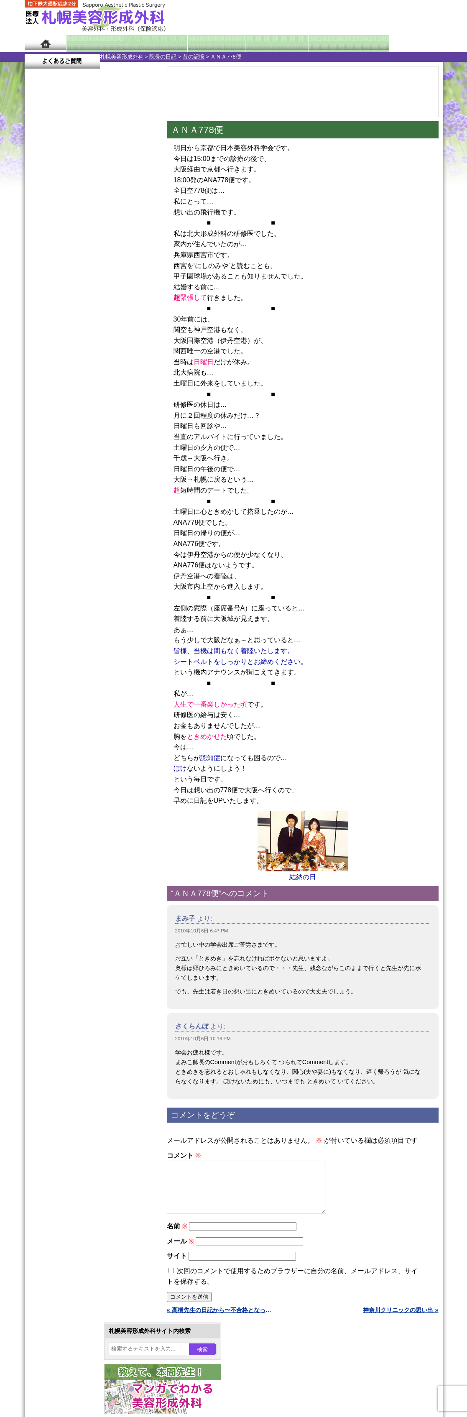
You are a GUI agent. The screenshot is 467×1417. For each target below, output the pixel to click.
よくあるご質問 (405, 43)
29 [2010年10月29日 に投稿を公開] (118, 312)
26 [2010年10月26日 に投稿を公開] (70, 312)
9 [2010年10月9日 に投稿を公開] (134, 274)
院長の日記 (87, 57)
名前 (177, 1236)
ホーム (45, 43)
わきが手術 (83, 823)
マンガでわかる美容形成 (146, 43)
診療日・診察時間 (325, 43)
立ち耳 (61, 853)
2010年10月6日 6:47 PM (201, 930)
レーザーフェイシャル (82, 884)
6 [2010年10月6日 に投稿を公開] (87, 274)
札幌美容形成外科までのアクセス (85, 1080)
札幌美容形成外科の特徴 (73, 1050)
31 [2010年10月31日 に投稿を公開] (39, 325)
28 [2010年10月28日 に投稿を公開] (103, 312)
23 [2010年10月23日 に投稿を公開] (135, 299)
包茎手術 (64, 944)
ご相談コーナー (367, 16)
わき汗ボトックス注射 (82, 838)
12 (98, 404)
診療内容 (200, 43)
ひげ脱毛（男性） (76, 899)
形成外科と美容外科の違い (76, 1065)
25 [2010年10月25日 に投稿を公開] (54, 312)
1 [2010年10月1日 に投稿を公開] (118, 262)
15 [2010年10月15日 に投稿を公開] (118, 287)
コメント (184, 1155)
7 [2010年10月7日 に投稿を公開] (103, 274)
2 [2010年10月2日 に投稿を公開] (134, 262)
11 (90, 404)
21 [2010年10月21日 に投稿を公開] (103, 299)
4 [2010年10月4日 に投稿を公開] (54, 274)
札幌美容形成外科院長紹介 (76, 1125)
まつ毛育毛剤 (70, 929)
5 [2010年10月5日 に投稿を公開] (70, 274)
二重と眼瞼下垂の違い (70, 808)
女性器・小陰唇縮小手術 (85, 778)
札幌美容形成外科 (46, 57)
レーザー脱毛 (70, 869)
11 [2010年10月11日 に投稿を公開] (54, 287)
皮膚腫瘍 (64, 959)
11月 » (60, 341)
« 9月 (37, 341)
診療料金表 (254, 43)
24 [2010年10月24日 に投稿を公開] (39, 312)
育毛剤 (61, 914)
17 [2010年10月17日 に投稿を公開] (39, 299)
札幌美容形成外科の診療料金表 (82, 1095)
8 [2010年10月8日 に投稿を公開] (118, 274)
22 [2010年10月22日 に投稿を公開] (118, 299)
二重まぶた (67, 793)
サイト (177, 1265)
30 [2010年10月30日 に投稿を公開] (135, 312)
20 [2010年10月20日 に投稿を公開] (87, 299)
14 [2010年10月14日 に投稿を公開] (103, 287)
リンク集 (52, 1140)
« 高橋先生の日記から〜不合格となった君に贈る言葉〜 (221, 1320)
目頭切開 (64, 974)
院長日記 (91, 43)
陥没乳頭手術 (70, 763)
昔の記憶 (118, 57)
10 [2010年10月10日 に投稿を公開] (39, 287)
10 (82, 404)
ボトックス (67, 989)
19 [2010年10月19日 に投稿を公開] (70, 299)
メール (180, 1251)
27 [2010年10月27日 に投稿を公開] (87, 312)
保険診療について (64, 1110)
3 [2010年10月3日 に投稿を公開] (39, 274)
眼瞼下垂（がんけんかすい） (90, 748)
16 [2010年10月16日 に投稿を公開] (135, 287)
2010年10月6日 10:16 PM (203, 1038)
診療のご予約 (418, 16)
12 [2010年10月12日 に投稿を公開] (70, 287)
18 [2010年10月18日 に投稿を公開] (54, 299)
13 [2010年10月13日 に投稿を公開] (87, 287)
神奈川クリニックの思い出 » (400, 1320)
